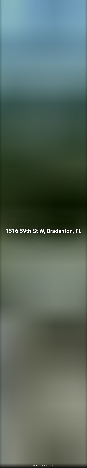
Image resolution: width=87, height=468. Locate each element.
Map (53, 465)
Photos (35, 465)
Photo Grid (44, 465)
